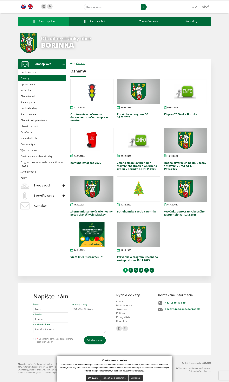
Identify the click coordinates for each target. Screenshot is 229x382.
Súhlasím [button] (93, 378)
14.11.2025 (126, 250)
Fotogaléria (123, 317)
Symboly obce (28, 171)
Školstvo (121, 309)
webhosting (23, 369)
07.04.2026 (79, 107)
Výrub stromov (28, 150)
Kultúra (120, 313)
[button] (43, 21)
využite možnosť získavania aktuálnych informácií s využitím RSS (47, 364)
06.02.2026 (126, 107)
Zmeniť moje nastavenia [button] (115, 378)
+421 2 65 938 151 (175, 302)
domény (50, 369)
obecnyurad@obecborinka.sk (182, 309)
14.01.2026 (79, 156)
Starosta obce (28, 114)
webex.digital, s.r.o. (37, 369)
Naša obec (26, 90)
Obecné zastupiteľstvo (33, 120)
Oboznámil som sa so (55, 340)
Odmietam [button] (135, 378)
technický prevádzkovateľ (56, 372)
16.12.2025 (172, 156)
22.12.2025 (126, 156)
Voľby (23, 177)
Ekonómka (26, 132)
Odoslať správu (94, 340)
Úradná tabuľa (28, 72)
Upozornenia (27, 84)
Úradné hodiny (28, 108)
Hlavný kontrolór (29, 126)
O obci (120, 301)
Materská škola (28, 138)
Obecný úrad (27, 96)
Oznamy (24, 78)
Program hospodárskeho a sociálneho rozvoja (41, 164)
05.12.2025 (172, 204)
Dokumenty (27, 144)
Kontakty (191, 21)
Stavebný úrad (28, 102)
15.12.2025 (126, 204)
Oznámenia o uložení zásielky (36, 156)
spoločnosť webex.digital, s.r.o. (31, 372)
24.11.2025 (79, 250)
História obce (124, 305)
